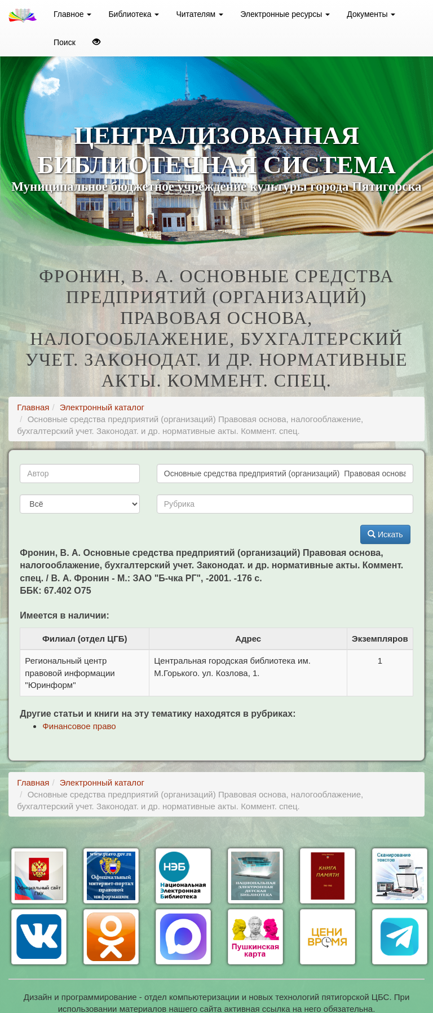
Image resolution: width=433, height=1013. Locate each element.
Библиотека (133, 14)
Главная (33, 407)
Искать (385, 534)
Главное (72, 14)
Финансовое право (79, 726)
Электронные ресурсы (285, 14)
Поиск (65, 42)
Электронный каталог (102, 407)
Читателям (199, 14)
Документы (371, 14)
